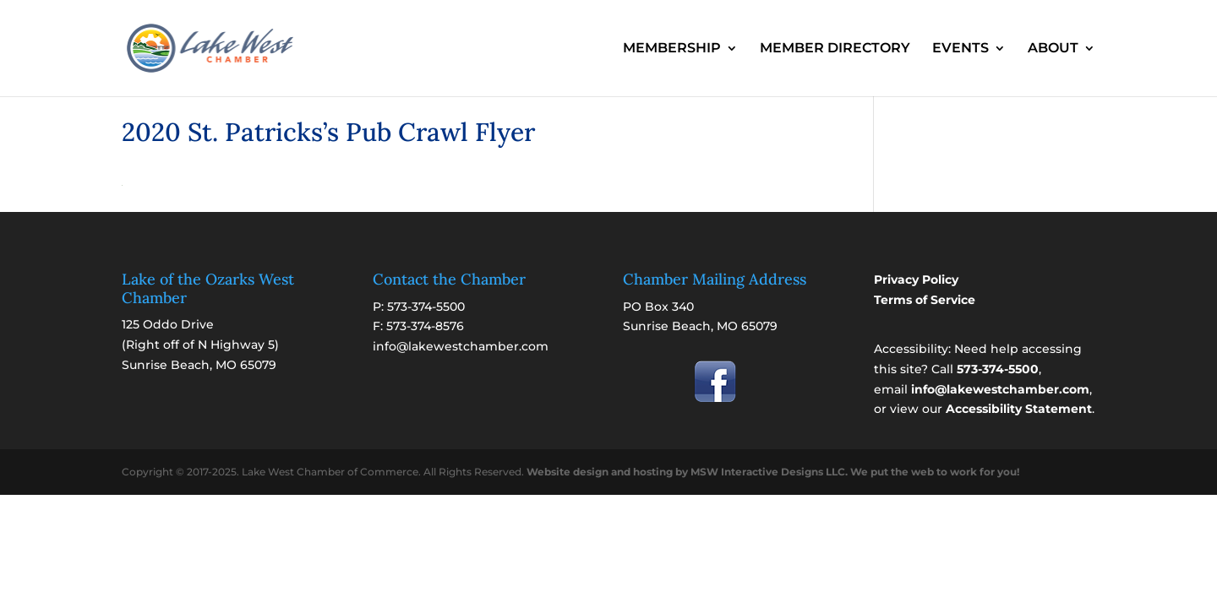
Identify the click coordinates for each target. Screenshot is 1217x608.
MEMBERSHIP (672, 49)
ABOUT (1053, 49)
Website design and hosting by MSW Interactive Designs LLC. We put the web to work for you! (773, 471)
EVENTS (960, 49)
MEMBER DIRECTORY (835, 49)
